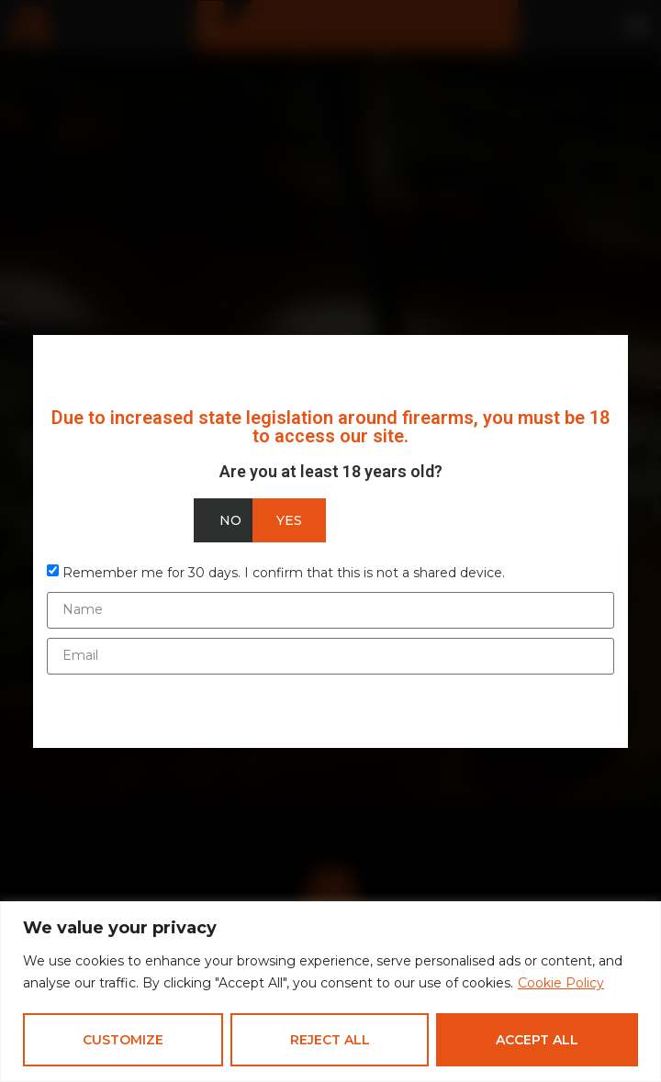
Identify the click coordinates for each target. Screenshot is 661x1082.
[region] (330, 991)
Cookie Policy (561, 984)
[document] (330, 541)
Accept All (537, 1040)
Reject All (330, 1040)
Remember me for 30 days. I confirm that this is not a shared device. (283, 571)
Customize (123, 1040)
